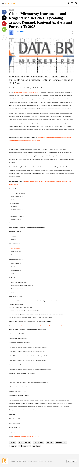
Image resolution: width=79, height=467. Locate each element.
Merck (12, 442)
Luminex (36, 446)
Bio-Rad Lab (38, 442)
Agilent (49, 442)
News (11, 9)
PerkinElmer (61, 442)
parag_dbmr (19, 31)
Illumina (13, 446)
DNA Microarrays (15, 248)
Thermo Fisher (24, 442)
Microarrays (24, 446)
